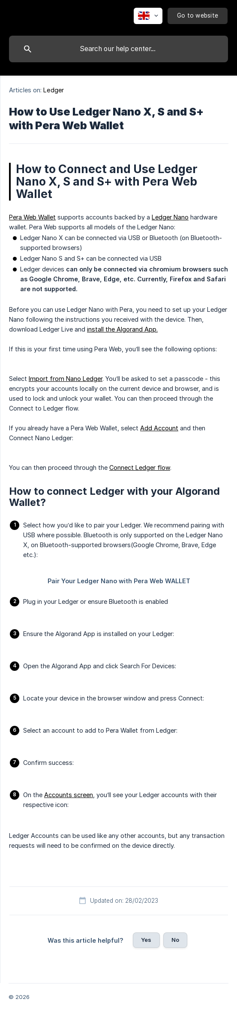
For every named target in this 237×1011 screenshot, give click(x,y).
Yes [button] (146, 939)
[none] (148, 16)
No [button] (175, 939)
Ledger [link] (53, 90)
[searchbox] (118, 49)
